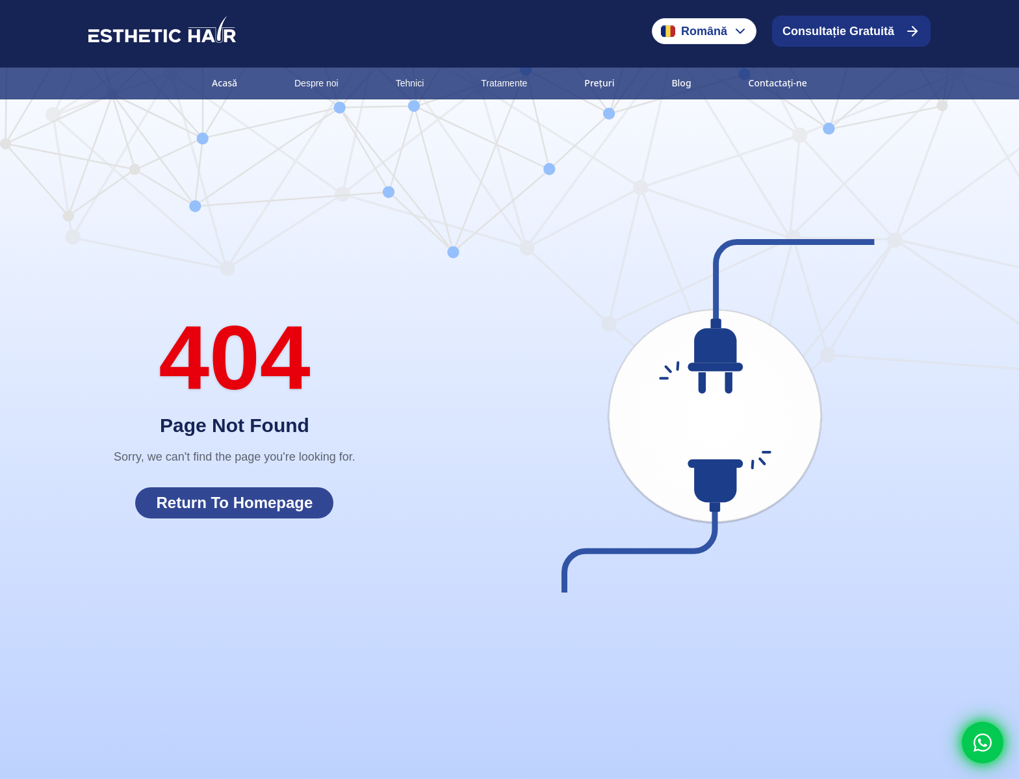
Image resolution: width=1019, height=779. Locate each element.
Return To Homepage (234, 502)
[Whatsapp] (982, 742)
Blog (681, 83)
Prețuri (599, 83)
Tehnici (410, 83)
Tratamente (504, 83)
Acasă (224, 83)
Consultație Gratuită (851, 31)
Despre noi (316, 83)
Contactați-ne (778, 83)
